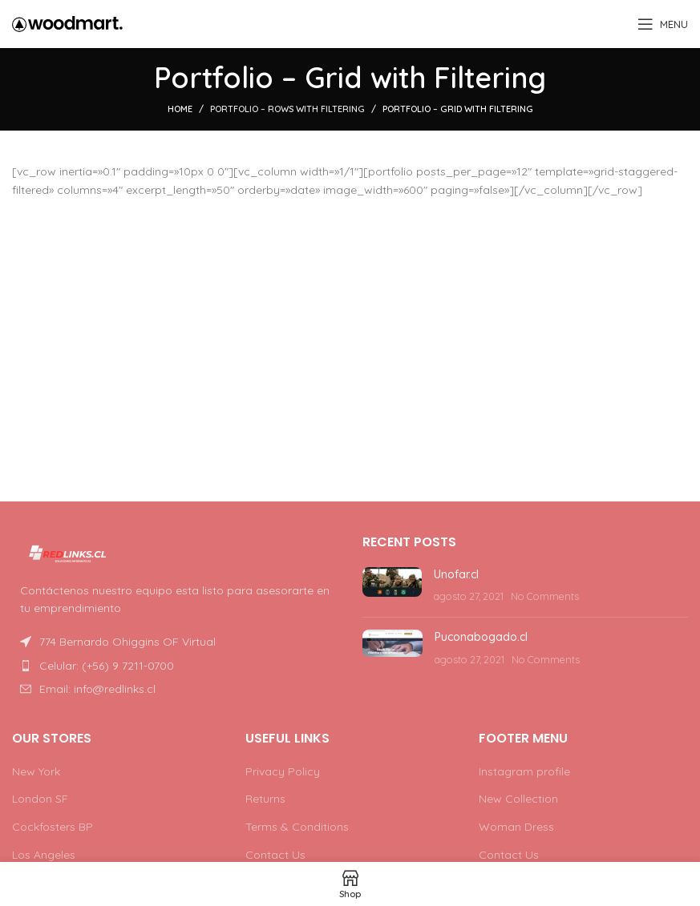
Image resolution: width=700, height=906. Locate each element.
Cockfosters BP (52, 826)
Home (180, 109)
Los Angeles (43, 855)
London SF (40, 798)
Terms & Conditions (297, 826)
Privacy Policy (282, 771)
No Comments (545, 596)
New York (36, 771)
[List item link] (175, 665)
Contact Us (275, 855)
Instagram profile (524, 771)
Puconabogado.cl (481, 637)
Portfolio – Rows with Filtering (287, 109)
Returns (265, 798)
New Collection (518, 798)
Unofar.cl (456, 574)
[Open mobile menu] (662, 24)
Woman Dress (516, 826)
